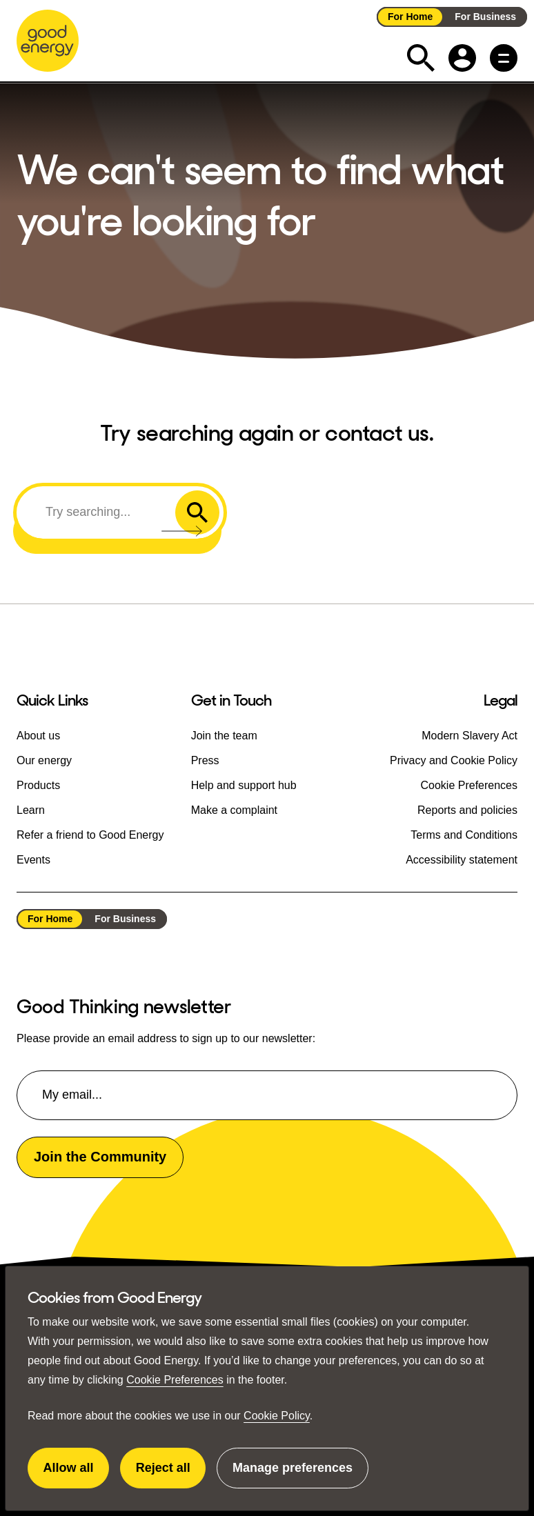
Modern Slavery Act (469, 735)
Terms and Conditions (464, 835)
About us (38, 735)
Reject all (171, 1474)
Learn (31, 810)
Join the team (224, 735)
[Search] (98, 512)
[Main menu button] (503, 58)
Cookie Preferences (175, 1380)
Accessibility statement (461, 860)
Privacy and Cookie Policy (453, 760)
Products (38, 785)
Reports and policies (467, 810)
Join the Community (100, 1156)
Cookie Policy (277, 1416)
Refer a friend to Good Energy (90, 835)
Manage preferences (293, 1474)
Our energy (44, 760)
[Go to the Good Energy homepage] (48, 41)
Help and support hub (244, 785)
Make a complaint (234, 810)
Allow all (76, 1474)
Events (33, 860)
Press (205, 760)
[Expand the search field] (421, 58)
